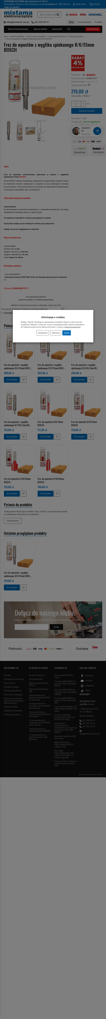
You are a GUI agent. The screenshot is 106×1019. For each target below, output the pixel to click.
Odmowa (56, 333)
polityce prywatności (72, 327)
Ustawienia (42, 333)
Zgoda (66, 333)
